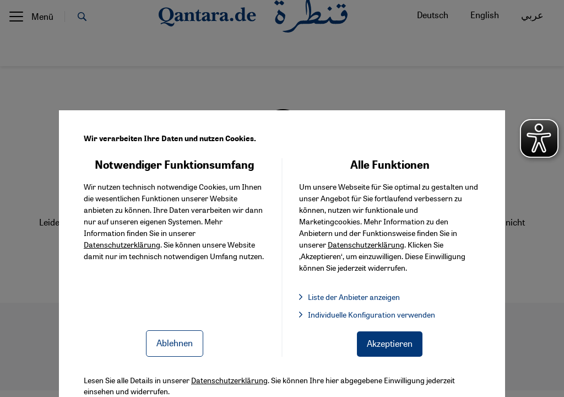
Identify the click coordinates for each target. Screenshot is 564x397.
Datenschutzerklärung (122, 244)
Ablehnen (174, 342)
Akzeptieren (390, 343)
